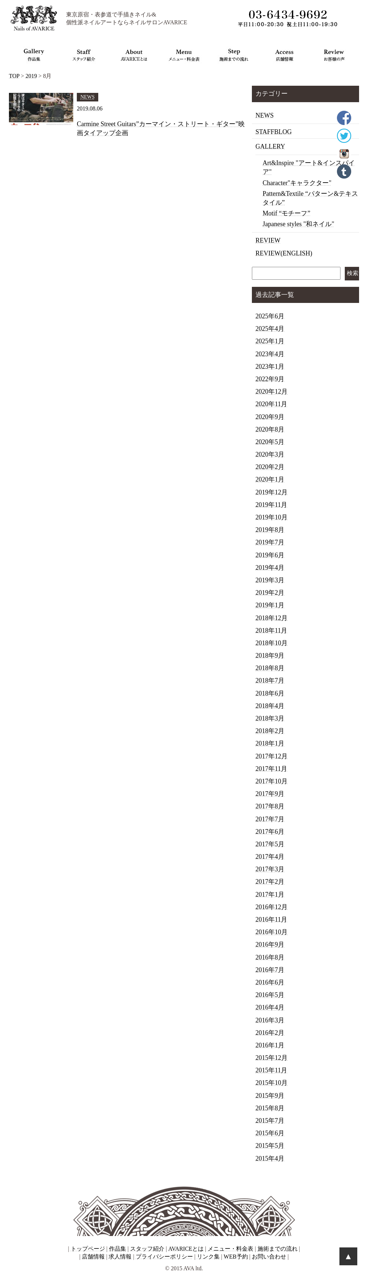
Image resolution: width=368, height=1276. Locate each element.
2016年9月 (269, 944)
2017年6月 (269, 831)
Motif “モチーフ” (286, 213)
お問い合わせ (269, 1256)
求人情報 (120, 1256)
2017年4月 (269, 856)
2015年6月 (269, 1133)
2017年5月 (269, 844)
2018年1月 (269, 743)
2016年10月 (271, 932)
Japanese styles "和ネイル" (298, 224)
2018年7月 (269, 680)
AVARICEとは (186, 1249)
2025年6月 (269, 316)
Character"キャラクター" (297, 182)
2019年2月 (269, 592)
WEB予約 (236, 1256)
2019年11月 (271, 504)
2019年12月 (271, 492)
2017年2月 (269, 881)
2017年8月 (269, 806)
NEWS (264, 115)
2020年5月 (269, 441)
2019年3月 (269, 580)
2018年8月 (269, 668)
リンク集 (208, 1256)
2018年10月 (271, 643)
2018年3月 (269, 718)
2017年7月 (269, 819)
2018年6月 (269, 693)
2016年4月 (269, 1007)
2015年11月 (271, 1070)
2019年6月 (269, 555)
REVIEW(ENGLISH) (283, 253)
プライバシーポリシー (164, 1256)
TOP (14, 76)
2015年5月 (269, 1145)
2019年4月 (269, 567)
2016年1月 (269, 1045)
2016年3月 (269, 1020)
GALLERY (270, 146)
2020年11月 (271, 404)
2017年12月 (271, 756)
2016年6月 (269, 982)
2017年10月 (271, 781)
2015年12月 (271, 1057)
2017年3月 (269, 869)
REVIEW (267, 240)
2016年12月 (271, 907)
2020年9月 (269, 416)
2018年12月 (271, 618)
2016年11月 (271, 919)
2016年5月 (269, 994)
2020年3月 (269, 454)
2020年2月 (269, 466)
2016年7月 (269, 969)
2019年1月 (269, 605)
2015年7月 (269, 1120)
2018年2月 (269, 730)
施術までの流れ (278, 1249)
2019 (31, 76)
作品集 (117, 1249)
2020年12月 (271, 391)
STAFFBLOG (273, 131)
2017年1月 (269, 894)
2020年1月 (269, 479)
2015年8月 (269, 1108)
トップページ (88, 1249)
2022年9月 (269, 379)
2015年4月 (269, 1158)
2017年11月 (271, 768)
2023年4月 (269, 354)
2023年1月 (269, 366)
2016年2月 (269, 1032)
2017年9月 (269, 793)
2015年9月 (269, 1095)
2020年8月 (269, 429)
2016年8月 (269, 957)
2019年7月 (269, 542)
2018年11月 (271, 630)
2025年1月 (269, 341)
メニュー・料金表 (230, 1249)
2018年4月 (269, 705)
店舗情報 (93, 1256)
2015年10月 (271, 1082)
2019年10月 (271, 517)
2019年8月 (269, 529)
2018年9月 (269, 655)
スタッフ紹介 (147, 1249)
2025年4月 (269, 328)
